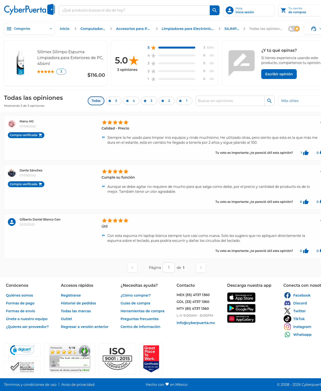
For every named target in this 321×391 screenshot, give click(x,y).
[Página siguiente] (201, 268)
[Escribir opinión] (279, 74)
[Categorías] (29, 29)
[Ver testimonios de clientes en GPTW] (151, 358)
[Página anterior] (132, 268)
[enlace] (65, 29)
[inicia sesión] (248, 10)
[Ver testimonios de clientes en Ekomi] (70, 358)
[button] (117, 358)
